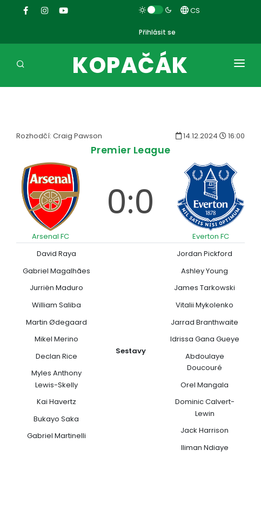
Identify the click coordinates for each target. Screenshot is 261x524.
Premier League (131, 150)
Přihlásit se (157, 32)
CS (190, 10)
